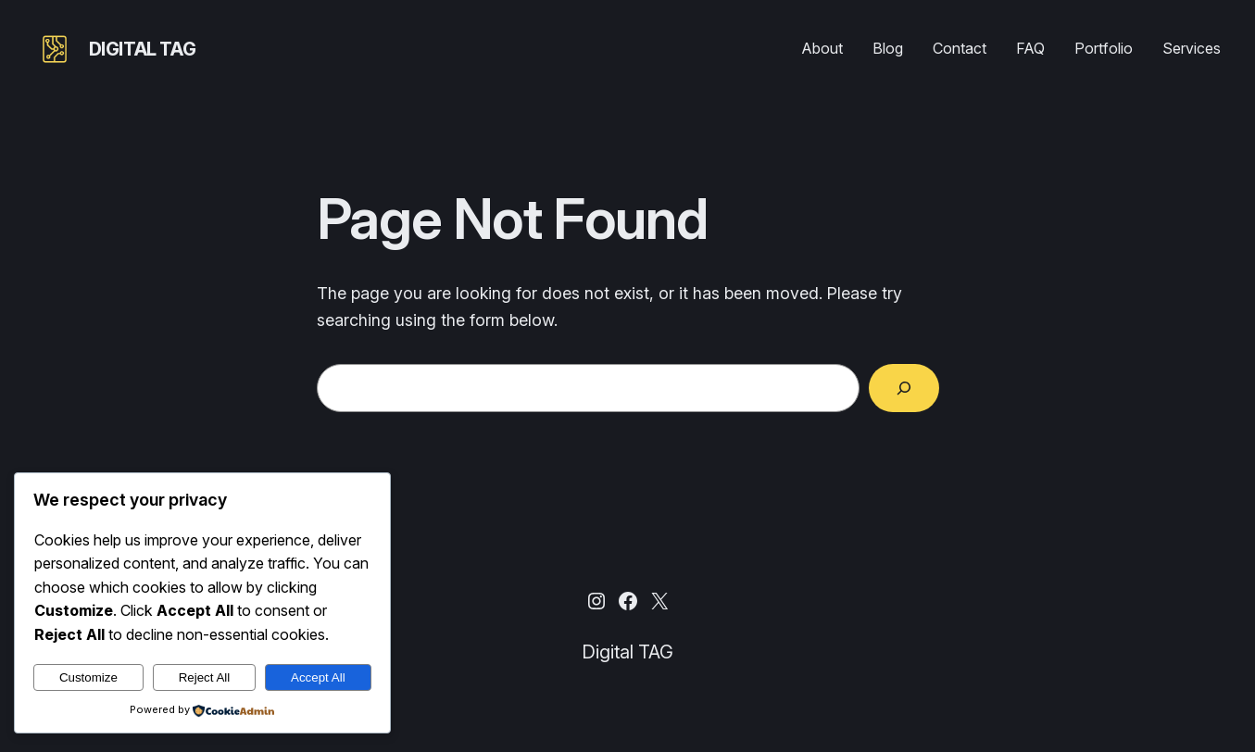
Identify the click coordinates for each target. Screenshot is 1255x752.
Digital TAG (142, 49)
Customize (88, 677)
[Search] (904, 388)
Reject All (205, 677)
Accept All (318, 677)
